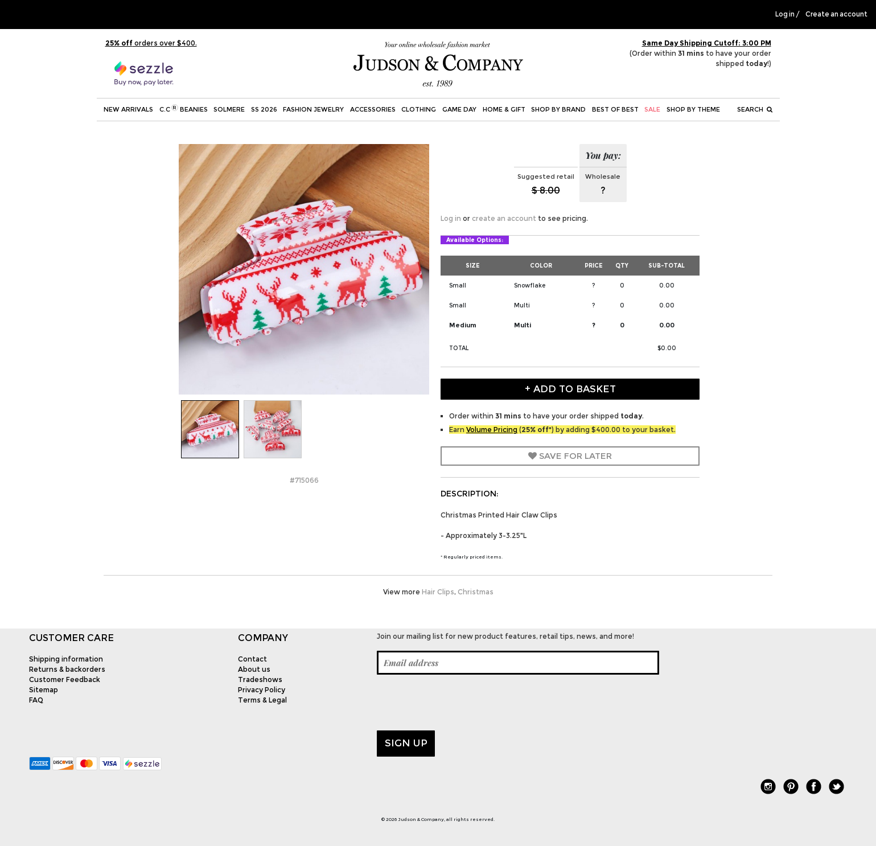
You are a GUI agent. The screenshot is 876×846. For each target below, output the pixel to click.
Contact (252, 659)
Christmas (475, 592)
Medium (462, 325)
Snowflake (529, 285)
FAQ (36, 700)
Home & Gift (504, 109)
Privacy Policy (261, 689)
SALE (652, 109)
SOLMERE (229, 109)
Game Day (459, 109)
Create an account (836, 14)
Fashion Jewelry (313, 109)
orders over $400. (151, 43)
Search (754, 109)
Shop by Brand (558, 109)
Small (457, 285)
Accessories (373, 109)
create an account (504, 218)
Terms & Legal (262, 700)
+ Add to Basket (570, 389)
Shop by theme (693, 109)
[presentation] (463, 702)
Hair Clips (438, 592)
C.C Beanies (183, 108)
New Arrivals (128, 109)
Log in (785, 14)
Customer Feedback (64, 679)
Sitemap (43, 689)
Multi (522, 305)
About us (254, 669)
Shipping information (66, 659)
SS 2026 (264, 109)
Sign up (406, 743)
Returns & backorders (67, 669)
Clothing (418, 109)
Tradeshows (260, 679)
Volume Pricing (491, 429)
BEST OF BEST (615, 109)
